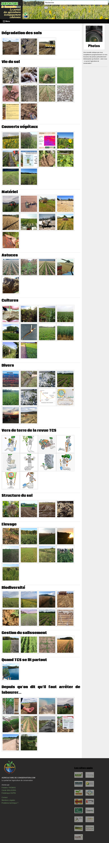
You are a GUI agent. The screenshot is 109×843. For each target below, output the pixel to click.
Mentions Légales (8, 800)
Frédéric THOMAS (9, 788)
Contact (4, 797)
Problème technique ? (10, 803)
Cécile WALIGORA (9, 790)
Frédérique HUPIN (9, 793)
